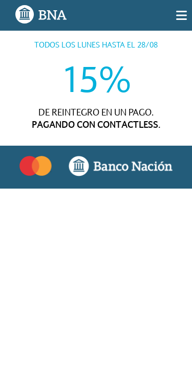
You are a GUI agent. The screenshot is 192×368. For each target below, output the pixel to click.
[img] (181, 15)
